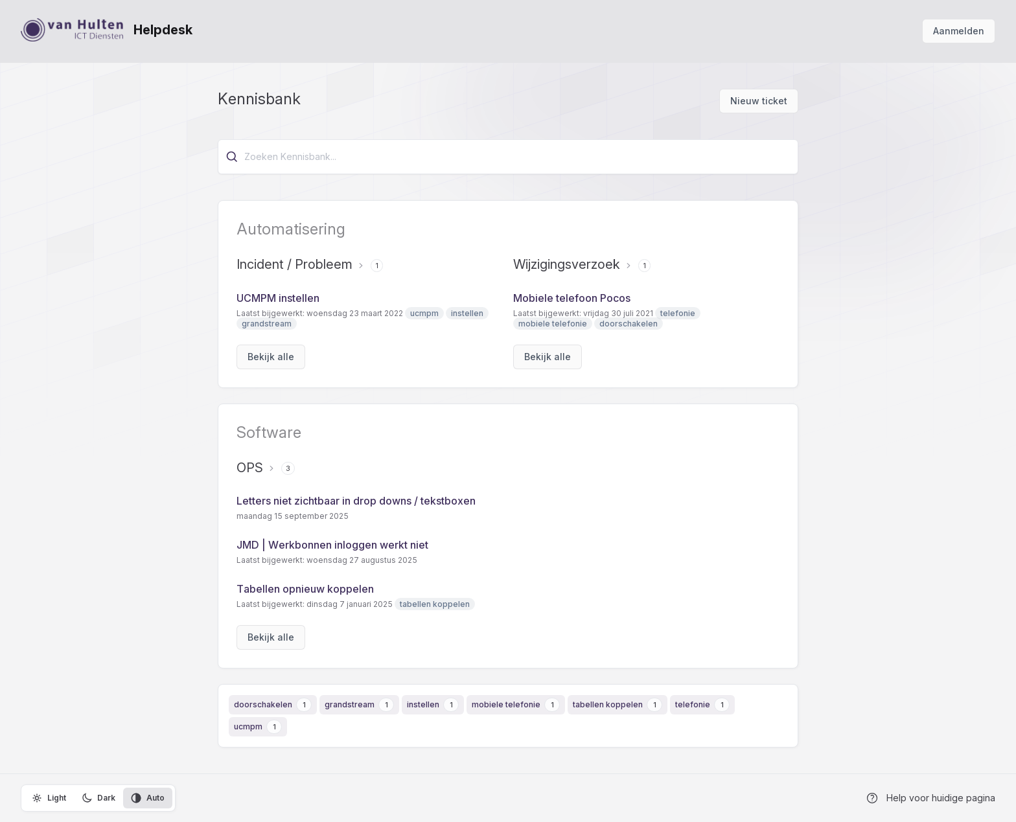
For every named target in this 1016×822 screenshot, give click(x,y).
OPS (250, 467)
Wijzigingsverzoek (566, 264)
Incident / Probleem (294, 264)
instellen (423, 704)
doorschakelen (263, 704)
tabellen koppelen (608, 704)
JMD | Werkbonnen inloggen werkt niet (332, 544)
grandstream (350, 704)
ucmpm (248, 726)
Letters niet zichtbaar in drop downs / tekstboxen (356, 500)
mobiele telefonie (506, 704)
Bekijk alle (271, 356)
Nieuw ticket (758, 100)
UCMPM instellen (278, 297)
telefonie (692, 704)
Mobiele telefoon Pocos (571, 297)
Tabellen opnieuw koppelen (305, 588)
